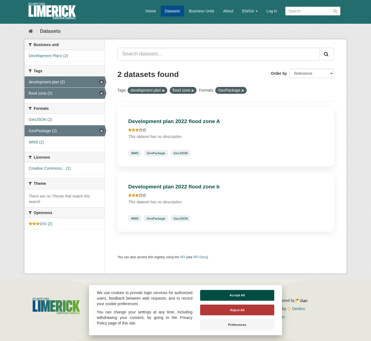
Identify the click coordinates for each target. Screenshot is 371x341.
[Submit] (335, 10)
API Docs (200, 257)
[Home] (30, 31)
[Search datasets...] (218, 54)
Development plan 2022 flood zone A (174, 121)
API (182, 257)
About (228, 11)
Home (151, 11)
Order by (279, 73)
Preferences (237, 324)
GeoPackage (156, 153)
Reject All (237, 310)
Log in (272, 11)
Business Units (201, 11)
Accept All (237, 295)
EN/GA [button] (250, 11)
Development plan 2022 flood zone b (174, 187)
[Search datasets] (312, 11)
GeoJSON (180, 153)
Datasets (172, 11)
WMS (134, 153)
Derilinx (296, 309)
